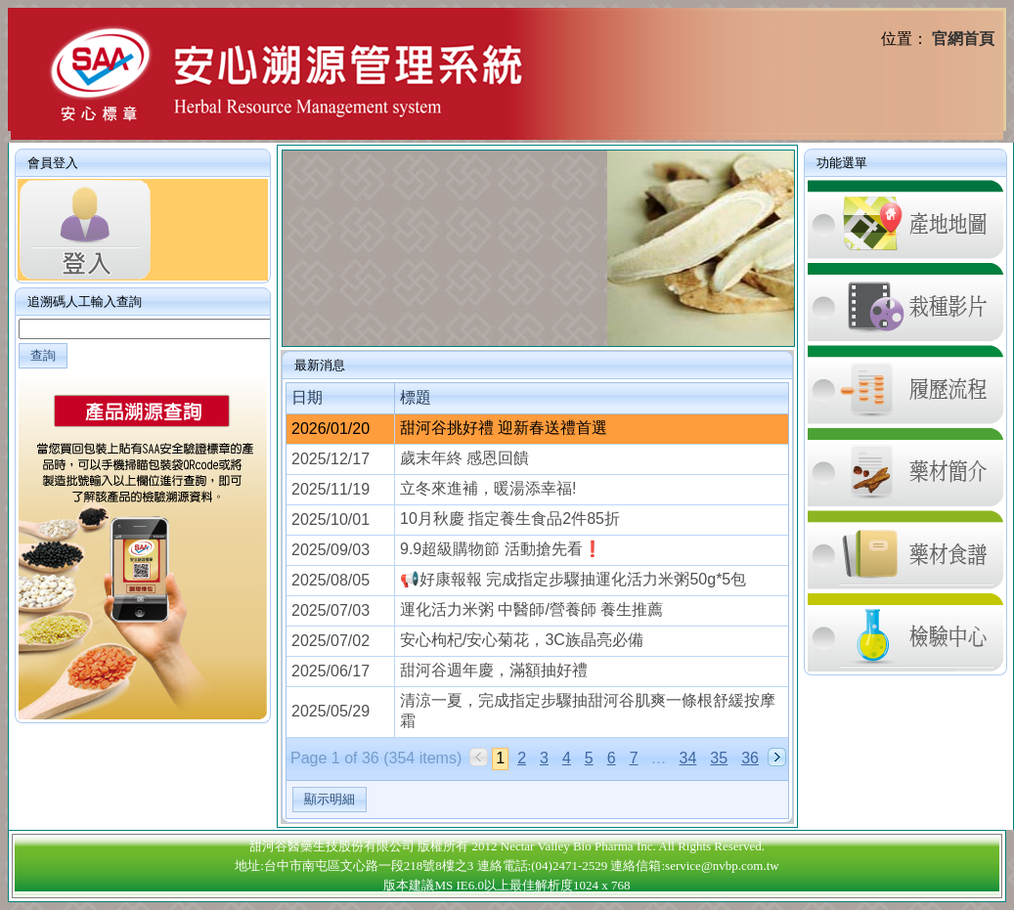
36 (750, 758)
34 (688, 758)
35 (718, 758)
